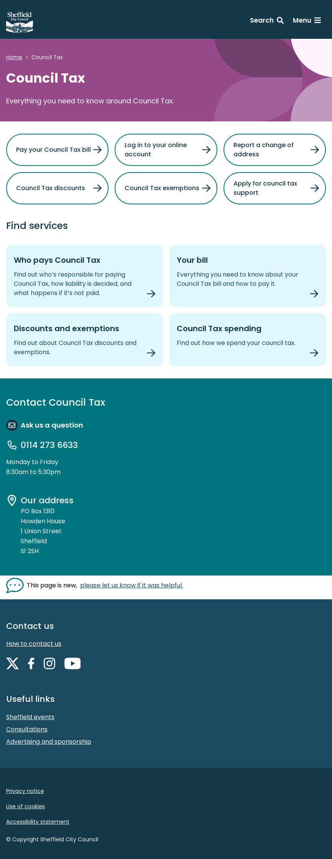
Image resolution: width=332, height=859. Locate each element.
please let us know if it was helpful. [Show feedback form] (131, 585)
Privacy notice (25, 791)
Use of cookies (25, 806)
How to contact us (33, 643)
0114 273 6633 (49, 445)
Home (14, 57)
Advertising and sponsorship (48, 741)
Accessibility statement (37, 822)
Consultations (27, 729)
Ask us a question (52, 425)
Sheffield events (30, 717)
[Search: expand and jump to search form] (266, 21)
